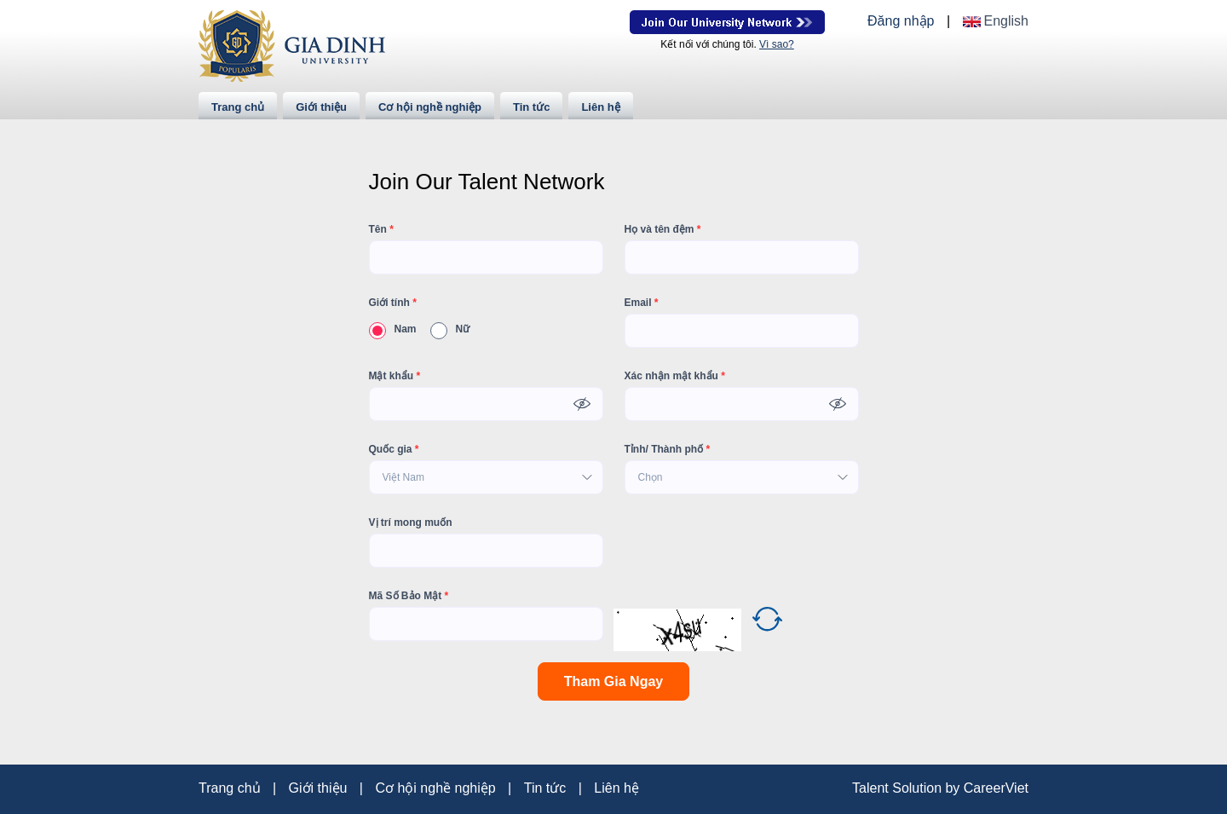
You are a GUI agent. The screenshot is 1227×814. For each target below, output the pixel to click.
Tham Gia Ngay (613, 681)
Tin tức (531, 107)
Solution (918, 788)
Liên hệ (600, 107)
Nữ (450, 329)
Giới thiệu (321, 107)
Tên (381, 229)
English (1006, 21)
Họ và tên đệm (663, 229)
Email (642, 302)
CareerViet (996, 788)
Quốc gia (394, 449)
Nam (393, 329)
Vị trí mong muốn (410, 522)
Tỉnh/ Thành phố (668, 449)
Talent (872, 788)
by (954, 788)
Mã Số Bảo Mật (409, 596)
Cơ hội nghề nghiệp (429, 107)
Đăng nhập (900, 21)
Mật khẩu (395, 376)
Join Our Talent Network (727, 22)
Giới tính (393, 302)
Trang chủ (237, 107)
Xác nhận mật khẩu (675, 376)
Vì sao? (776, 44)
